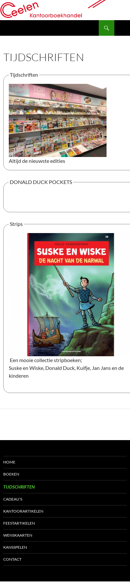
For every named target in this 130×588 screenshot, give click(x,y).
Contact (12, 559)
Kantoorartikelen (23, 511)
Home (9, 462)
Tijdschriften (19, 487)
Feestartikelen (19, 523)
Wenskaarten (17, 535)
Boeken (11, 474)
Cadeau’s (12, 499)
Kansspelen (15, 547)
